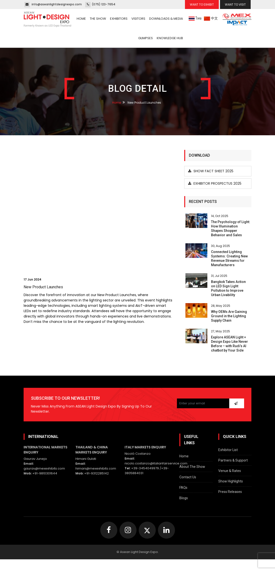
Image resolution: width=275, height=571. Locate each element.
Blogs (183, 498)
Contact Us (187, 477)
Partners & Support (233, 460)
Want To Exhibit (202, 4)
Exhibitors (119, 18)
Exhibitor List (228, 450)
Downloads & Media (166, 18)
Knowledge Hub (170, 38)
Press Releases (230, 492)
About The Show (192, 467)
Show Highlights (230, 481)
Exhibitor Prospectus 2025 (214, 183)
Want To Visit (235, 4)
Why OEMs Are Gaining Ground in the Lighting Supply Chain (229, 316)
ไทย (195, 18)
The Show (98, 18)
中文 (211, 18)
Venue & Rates (229, 471)
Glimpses (145, 38)
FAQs (183, 487)
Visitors (138, 18)
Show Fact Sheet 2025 (210, 171)
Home (81, 18)
